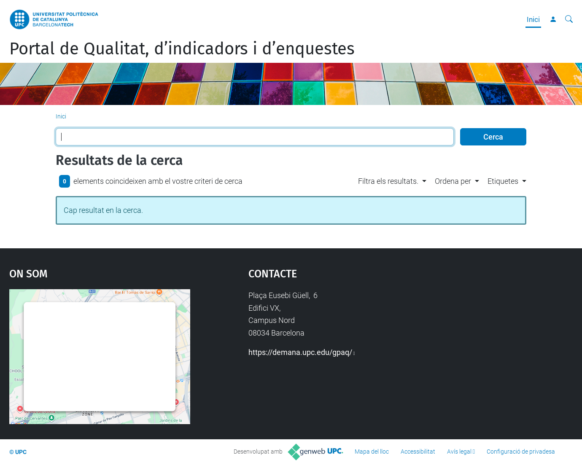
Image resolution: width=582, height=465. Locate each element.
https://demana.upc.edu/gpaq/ (300, 352)
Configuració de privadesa (521, 451)
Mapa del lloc (372, 451)
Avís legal (459, 451)
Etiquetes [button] (503, 181)
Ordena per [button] (453, 181)
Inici (533, 19)
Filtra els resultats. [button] (388, 181)
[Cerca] (569, 19)
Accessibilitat (418, 451)
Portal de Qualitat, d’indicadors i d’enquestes (182, 49)
